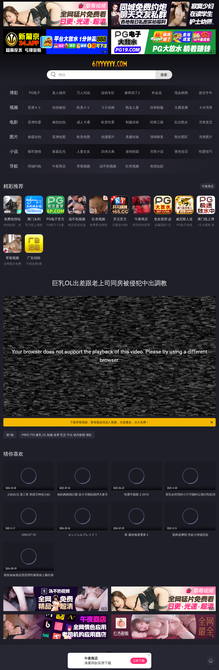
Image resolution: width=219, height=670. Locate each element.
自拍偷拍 (59, 107)
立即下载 (139, 661)
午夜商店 (59, 166)
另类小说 (156, 151)
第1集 (10, 435)
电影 (14, 122)
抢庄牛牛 (205, 92)
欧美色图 (83, 136)
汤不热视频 (107, 166)
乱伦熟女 (181, 122)
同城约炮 (34, 166)
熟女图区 (181, 136)
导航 (14, 166)
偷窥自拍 (34, 136)
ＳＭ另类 (205, 107)
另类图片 (205, 136)
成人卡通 (83, 122)
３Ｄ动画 (108, 107)
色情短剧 (156, 166)
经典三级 (156, 122)
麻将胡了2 (132, 92)
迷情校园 (132, 151)
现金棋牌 (181, 92)
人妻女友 (83, 151)
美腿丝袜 (132, 136)
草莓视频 (83, 166)
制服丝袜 (132, 122)
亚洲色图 (59, 136)
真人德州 (59, 92)
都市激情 (34, 151)
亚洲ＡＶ (34, 107)
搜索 (163, 74)
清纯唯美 (156, 136)
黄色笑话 (181, 151)
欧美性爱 (108, 122)
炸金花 (157, 92)
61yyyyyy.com (109, 64)
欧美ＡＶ (83, 107)
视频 (14, 107)
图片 (14, 136)
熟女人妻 (132, 107)
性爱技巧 (205, 151)
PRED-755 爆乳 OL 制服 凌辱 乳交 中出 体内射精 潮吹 (57, 435)
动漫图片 (108, 136)
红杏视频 (132, 166)
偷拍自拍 (59, 122)
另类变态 (205, 122)
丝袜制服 (156, 107)
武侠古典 (108, 151)
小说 (14, 151)
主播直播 (181, 107)
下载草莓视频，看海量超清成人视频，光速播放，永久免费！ (142, 422)
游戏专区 (108, 92)
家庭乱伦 (59, 151)
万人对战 (83, 92)
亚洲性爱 (34, 122)
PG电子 (34, 92)
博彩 (14, 92)
